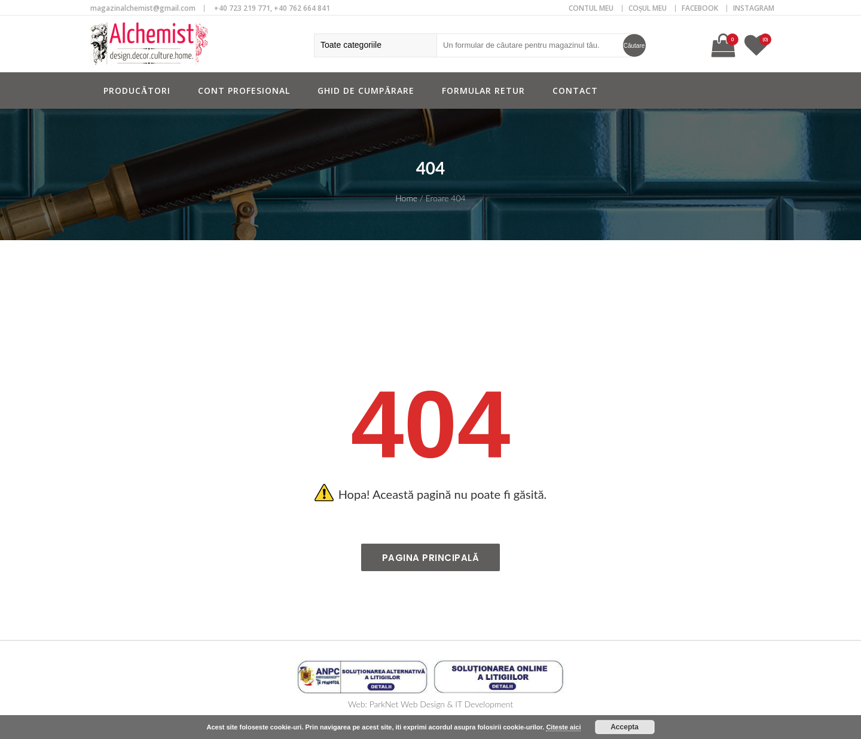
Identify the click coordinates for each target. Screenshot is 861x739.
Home (406, 198)
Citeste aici (563, 727)
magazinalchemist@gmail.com (143, 8)
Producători (136, 90)
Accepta (624, 727)
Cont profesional (244, 90)
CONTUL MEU (591, 8)
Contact (575, 90)
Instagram (753, 8)
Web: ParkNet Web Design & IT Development (430, 704)
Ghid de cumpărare (365, 90)
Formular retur (483, 90)
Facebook (700, 8)
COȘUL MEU (647, 8)
